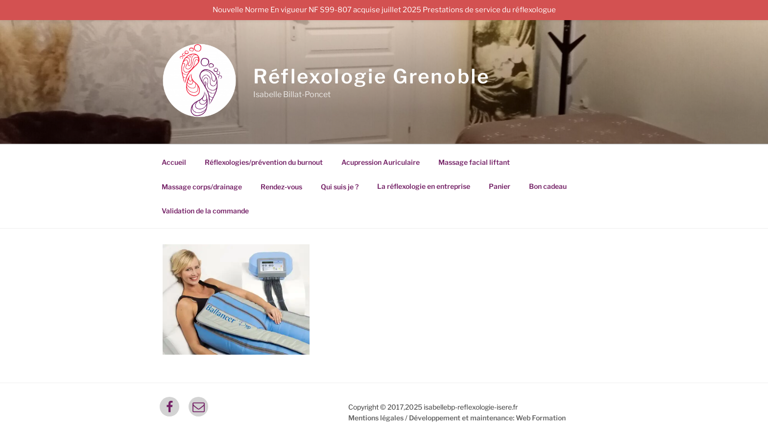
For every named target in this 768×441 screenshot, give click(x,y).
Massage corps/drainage (202, 186)
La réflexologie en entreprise (423, 186)
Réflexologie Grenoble (371, 76)
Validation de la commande (205, 211)
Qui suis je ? (340, 186)
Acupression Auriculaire (380, 162)
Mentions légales (376, 418)
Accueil (174, 162)
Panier (499, 186)
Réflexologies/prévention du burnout (264, 162)
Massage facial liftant (474, 162)
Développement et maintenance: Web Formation (487, 418)
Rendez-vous (281, 186)
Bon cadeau (548, 186)
